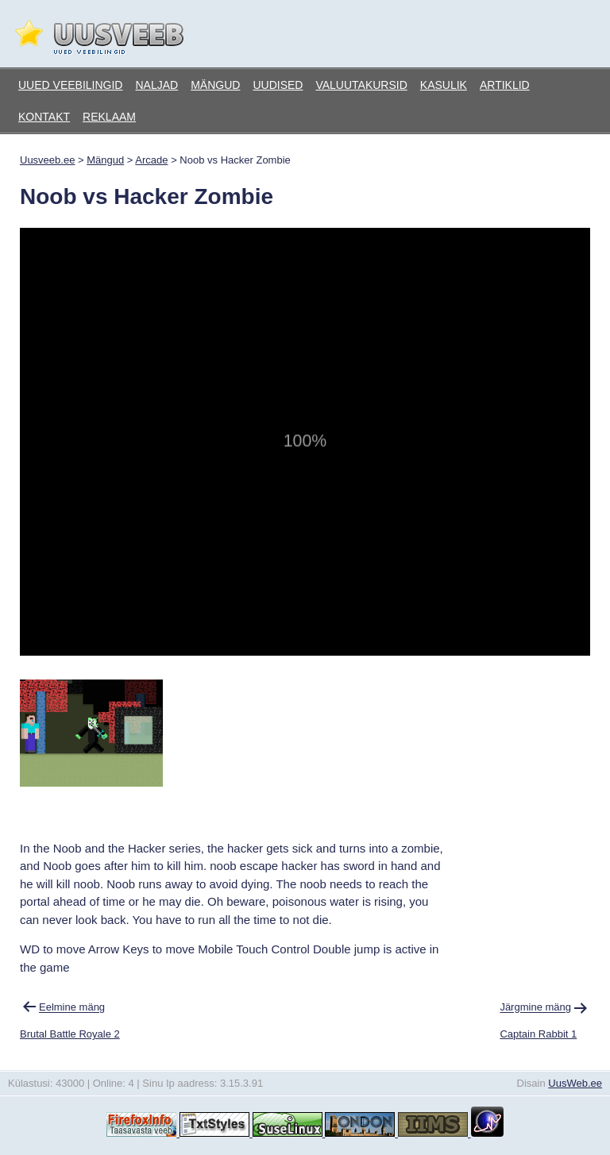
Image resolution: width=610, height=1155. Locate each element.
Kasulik (443, 85)
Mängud (215, 85)
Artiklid (505, 85)
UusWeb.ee (575, 1083)
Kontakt (44, 116)
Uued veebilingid (70, 85)
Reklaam (109, 116)
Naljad (156, 85)
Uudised (278, 85)
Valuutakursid (361, 85)
